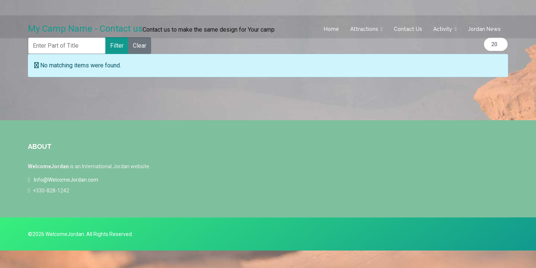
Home (331, 29)
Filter (117, 45)
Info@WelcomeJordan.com (66, 180)
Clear (139, 45)
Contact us (408, 29)
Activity (442, 29)
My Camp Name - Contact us (85, 28)
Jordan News (484, 29)
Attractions (364, 29)
